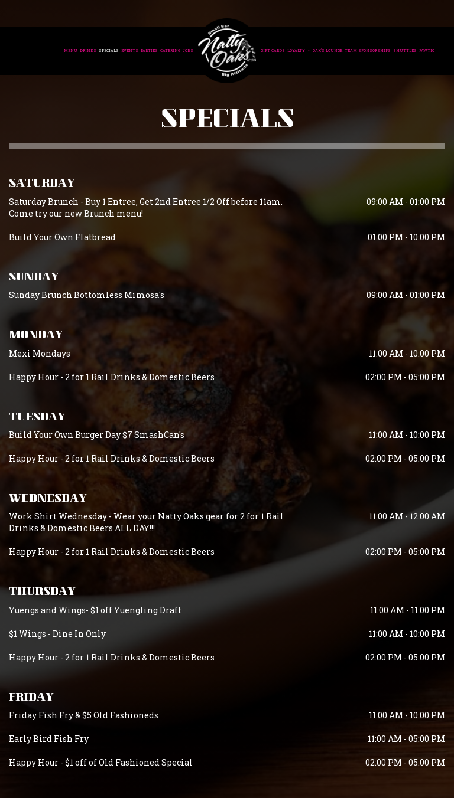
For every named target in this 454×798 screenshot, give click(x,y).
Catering (170, 50)
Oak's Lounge (327, 50)
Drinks (88, 50)
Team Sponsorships (368, 50)
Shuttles (405, 50)
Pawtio (426, 50)
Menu (70, 50)
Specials (109, 50)
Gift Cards (273, 50)
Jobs (188, 50)
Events (129, 50)
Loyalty (298, 50)
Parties (149, 50)
